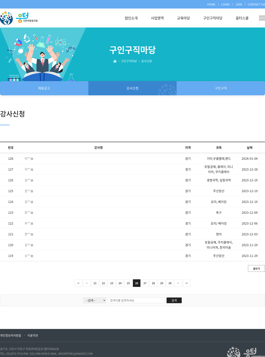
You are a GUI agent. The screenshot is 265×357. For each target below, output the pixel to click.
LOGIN (225, 4)
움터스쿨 (242, 18)
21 (95, 283)
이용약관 (32, 335)
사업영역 (157, 18)
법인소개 (131, 18)
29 (161, 283)
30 (169, 283)
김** (28, 180)
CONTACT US (256, 4)
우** (28, 223)
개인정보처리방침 (10, 335)
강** (28, 191)
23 (111, 283)
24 (120, 283)
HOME (211, 4)
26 (136, 283)
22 (103, 283)
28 (153, 283)
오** (28, 255)
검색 (174, 300)
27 (145, 283)
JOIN (238, 4)
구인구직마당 (212, 18)
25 (128, 283)
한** (28, 234)
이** (28, 158)
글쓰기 (256, 268)
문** (28, 212)
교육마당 (183, 18)
